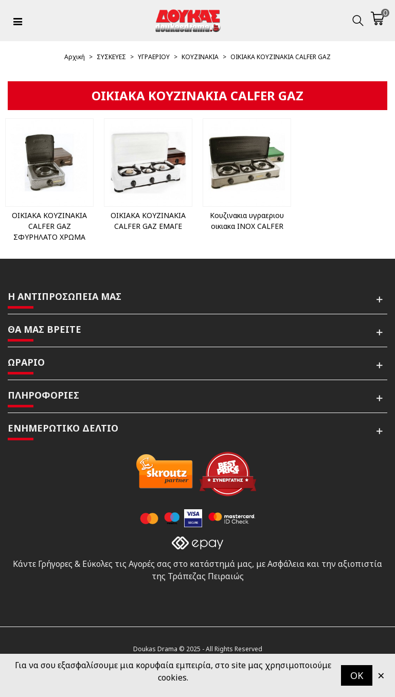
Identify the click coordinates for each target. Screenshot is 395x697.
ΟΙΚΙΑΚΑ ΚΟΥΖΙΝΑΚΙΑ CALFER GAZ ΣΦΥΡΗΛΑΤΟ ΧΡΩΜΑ (49, 226)
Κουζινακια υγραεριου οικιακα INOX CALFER (247, 220)
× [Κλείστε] (381, 675)
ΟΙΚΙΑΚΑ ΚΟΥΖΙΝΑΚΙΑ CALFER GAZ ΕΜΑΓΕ (148, 220)
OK (356, 675)
